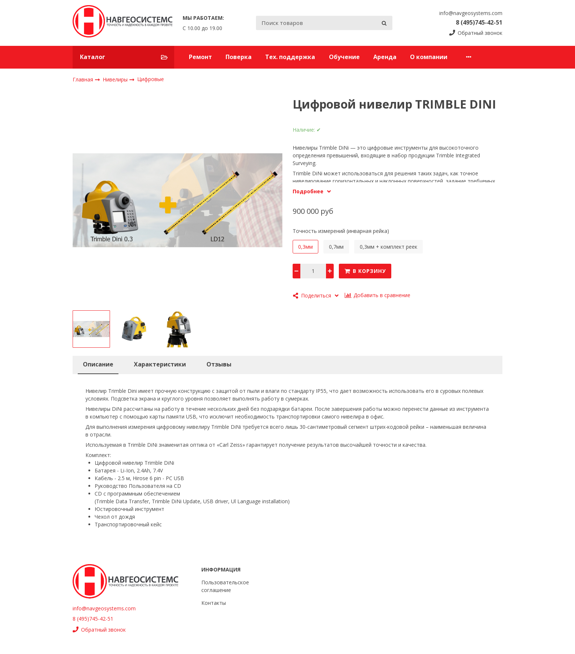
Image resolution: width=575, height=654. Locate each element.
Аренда (384, 57)
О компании (428, 57)
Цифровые (150, 79)
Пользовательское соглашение (225, 586)
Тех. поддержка (290, 57)
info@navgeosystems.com (470, 13)
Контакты (213, 602)
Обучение (344, 57)
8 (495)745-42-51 (479, 22)
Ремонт (200, 57)
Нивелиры (116, 79)
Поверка (239, 57)
